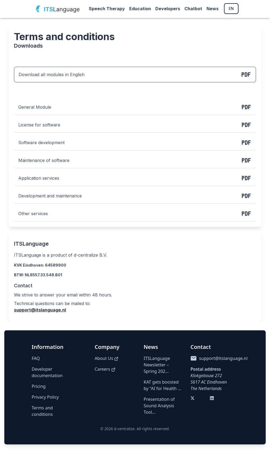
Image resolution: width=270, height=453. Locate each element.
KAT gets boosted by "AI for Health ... (162, 385)
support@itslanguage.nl (40, 310)
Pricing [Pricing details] (39, 386)
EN (231, 8)
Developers (167, 8)
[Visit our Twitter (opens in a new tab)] (193, 399)
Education (140, 8)
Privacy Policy (45, 397)
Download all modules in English (135, 74)
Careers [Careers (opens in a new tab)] (104, 369)
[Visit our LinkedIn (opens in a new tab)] (213, 399)
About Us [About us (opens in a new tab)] (106, 358)
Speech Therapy (107, 8)
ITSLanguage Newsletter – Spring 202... (157, 364)
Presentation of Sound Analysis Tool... (159, 405)
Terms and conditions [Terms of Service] (42, 411)
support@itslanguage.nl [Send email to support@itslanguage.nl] (223, 358)
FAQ (36, 358)
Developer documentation (47, 372)
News (212, 8)
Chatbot (193, 8)
